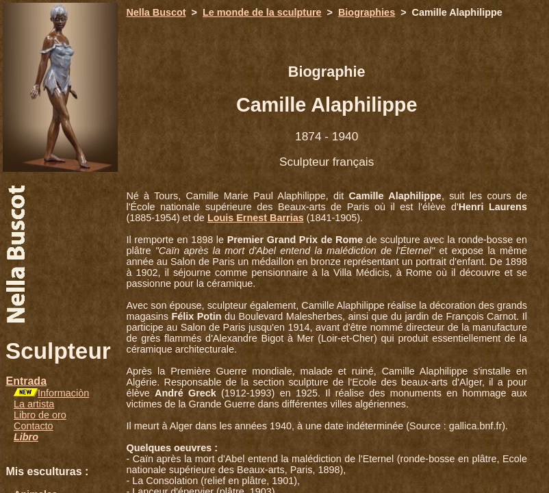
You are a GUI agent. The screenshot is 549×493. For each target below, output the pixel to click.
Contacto (33, 425)
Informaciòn (63, 393)
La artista (34, 404)
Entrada (26, 381)
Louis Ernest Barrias (255, 217)
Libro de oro (40, 414)
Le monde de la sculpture (262, 12)
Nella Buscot (156, 12)
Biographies (366, 12)
